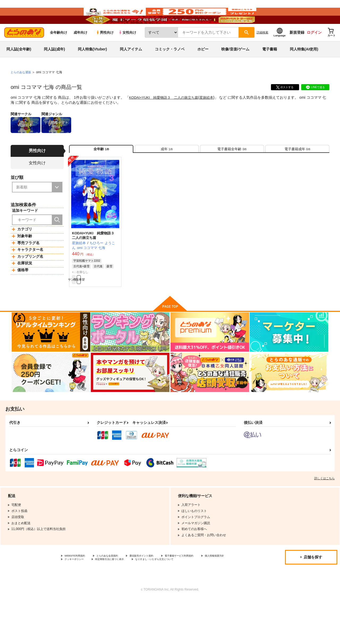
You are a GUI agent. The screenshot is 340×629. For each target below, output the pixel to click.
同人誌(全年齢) (18, 65)
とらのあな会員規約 (117, 579)
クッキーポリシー (114, 584)
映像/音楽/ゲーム (235, 65)
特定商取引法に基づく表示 (157, 584)
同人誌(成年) (54, 65)
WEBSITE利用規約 (78, 579)
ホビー (203, 65)
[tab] (167, 166)
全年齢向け (58, 48)
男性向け (105, 48)
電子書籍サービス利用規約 (205, 579)
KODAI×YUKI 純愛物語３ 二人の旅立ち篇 (166, 113)
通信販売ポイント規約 (159, 579)
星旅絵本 (212, 113)
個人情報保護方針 (77, 584)
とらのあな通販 (22, 88)
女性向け (127, 48)
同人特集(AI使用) (304, 65)
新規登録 (297, 48)
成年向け (80, 48)
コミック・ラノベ (170, 65)
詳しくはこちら (324, 501)
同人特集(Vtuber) (92, 65)
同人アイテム (131, 65)
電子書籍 (269, 65)
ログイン (314, 48)
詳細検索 (262, 48)
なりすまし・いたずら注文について (90, 588)
